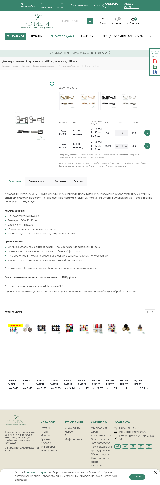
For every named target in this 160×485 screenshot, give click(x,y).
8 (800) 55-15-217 (126, 428)
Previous (147, 312)
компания (74, 422)
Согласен (137, 477)
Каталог (48, 422)
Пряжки (45, 439)
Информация (73, 439)
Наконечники (49, 450)
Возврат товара (100, 443)
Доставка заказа (101, 435)
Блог (67, 435)
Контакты (95, 6)
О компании (72, 428)
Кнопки (45, 432)
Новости (70, 432)
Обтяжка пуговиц (101, 454)
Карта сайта (98, 465)
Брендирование (101, 450)
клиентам (99, 422)
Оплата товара (100, 439)
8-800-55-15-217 (111, 5)
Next (152, 312)
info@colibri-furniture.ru (130, 432)
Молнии (46, 435)
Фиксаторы (48, 447)
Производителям (79, 6)
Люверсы (47, 443)
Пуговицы (46, 428)
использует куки (36, 472)
